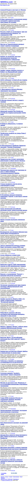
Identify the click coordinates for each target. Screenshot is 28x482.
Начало (2, 476)
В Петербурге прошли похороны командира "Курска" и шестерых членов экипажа (13, 196)
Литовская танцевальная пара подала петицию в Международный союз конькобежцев (13, 286)
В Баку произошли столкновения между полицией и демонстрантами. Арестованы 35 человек (13, 21)
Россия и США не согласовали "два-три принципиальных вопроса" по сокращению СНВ (13, 33)
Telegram (3, 478)
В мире (12, 30)
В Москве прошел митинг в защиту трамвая (12, 101)
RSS (21, 476)
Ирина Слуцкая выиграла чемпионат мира (12, 220)
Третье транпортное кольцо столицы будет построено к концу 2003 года (12, 246)
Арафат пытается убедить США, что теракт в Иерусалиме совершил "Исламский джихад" (12, 300)
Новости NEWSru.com (7, 480)
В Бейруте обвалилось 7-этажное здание (11, 124)
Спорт (12, 17)
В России (13, 42)
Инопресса (16, 479)
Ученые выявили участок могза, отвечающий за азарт (11, 184)
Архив (10, 476)
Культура (13, 54)
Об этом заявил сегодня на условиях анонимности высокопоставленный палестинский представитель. (10, 75)
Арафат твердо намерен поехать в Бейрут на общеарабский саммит (12, 71)
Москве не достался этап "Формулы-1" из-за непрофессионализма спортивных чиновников (13, 384)
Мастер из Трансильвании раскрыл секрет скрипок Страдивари (12, 45)
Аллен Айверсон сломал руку (10, 255)
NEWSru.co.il (4, 479)
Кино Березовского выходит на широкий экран (14, 423)
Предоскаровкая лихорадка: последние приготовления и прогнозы (13, 411)
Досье (6, 476)
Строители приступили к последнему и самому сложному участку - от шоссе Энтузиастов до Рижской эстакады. (13, 250)
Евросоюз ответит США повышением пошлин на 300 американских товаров (13, 265)
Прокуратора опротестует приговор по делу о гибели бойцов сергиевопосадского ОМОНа (13, 171)
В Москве (10, 479)
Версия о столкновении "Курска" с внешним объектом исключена (12, 274)
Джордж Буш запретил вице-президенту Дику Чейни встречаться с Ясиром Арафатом (13, 436)
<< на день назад (3, 474)
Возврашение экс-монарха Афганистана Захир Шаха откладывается (13, 232)
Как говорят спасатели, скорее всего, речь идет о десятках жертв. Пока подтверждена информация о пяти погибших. (14, 128)
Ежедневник (16, 476)
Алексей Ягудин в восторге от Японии (13, 10)
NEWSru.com (6, 2)
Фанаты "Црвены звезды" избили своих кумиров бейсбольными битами (13, 327)
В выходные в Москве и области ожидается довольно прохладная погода (11, 461)
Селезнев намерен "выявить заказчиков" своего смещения (10, 373)
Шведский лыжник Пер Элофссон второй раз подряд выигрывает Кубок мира (13, 112)
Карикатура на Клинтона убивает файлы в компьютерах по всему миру (13, 352)
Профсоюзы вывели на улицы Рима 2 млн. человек (13, 134)
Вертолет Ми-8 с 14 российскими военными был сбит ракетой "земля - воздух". (12, 339)
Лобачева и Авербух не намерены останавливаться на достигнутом (11, 361)
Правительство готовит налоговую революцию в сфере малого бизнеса (12, 159)
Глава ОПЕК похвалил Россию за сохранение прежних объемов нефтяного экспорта (11, 399)
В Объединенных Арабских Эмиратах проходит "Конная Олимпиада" (13, 146)
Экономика (13, 168)
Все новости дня (5, 5)
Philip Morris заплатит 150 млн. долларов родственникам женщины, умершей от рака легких (12, 314)
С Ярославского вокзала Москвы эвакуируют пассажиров (11, 90)
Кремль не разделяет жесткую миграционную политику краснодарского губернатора (10, 58)
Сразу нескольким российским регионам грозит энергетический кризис (13, 209)
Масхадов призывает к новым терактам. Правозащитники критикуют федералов (13, 448)
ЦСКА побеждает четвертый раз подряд (13, 80)
